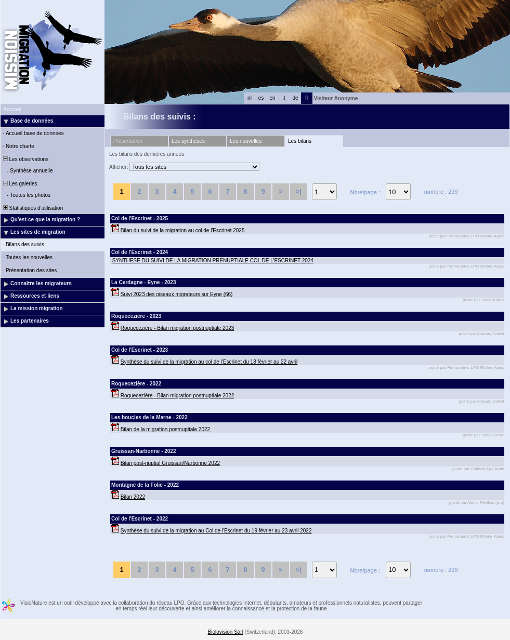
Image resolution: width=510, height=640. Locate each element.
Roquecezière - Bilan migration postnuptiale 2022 (177, 395)
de (295, 98)
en (272, 98)
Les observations (25, 159)
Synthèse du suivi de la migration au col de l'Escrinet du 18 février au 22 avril (209, 362)
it (284, 98)
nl (249, 98)
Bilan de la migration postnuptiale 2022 (166, 429)
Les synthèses (188, 141)
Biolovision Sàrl (225, 632)
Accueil (12, 109)
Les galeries (19, 183)
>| (298, 191)
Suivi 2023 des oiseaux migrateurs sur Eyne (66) (177, 294)
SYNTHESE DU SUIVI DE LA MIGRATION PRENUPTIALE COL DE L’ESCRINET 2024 (212, 260)
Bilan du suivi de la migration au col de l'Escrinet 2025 (183, 230)
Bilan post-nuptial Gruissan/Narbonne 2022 (170, 463)
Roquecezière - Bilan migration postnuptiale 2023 (177, 328)
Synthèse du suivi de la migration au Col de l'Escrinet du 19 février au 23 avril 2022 (216, 531)
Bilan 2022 (133, 497)
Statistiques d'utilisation (32, 208)
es (261, 98)
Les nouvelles (245, 141)
